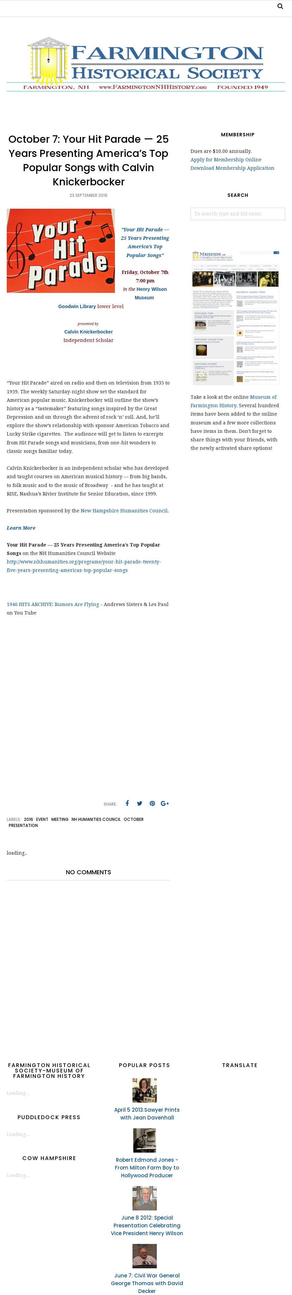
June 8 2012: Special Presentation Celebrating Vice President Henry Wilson (147, 1225)
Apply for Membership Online (226, 159)
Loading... (18, 1093)
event (42, 819)
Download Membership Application (232, 168)
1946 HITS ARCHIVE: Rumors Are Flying (53, 604)
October (134, 819)
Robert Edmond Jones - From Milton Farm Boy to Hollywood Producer (147, 1167)
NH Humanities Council (96, 819)
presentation (23, 825)
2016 (28, 819)
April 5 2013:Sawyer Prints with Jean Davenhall (147, 1113)
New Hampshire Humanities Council (124, 510)
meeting (60, 819)
